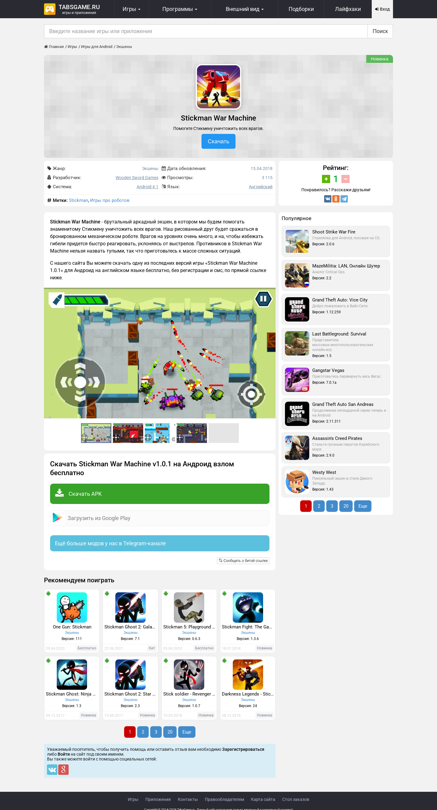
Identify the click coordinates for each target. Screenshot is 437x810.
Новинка (379, 58)
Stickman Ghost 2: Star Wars (131, 694)
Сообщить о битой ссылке (243, 561)
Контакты (188, 799)
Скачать (218, 141)
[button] (270, 293)
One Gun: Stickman (72, 627)
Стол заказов (295, 799)
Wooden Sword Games (137, 177)
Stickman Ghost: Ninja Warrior (72, 694)
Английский (261, 186)
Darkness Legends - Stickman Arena (248, 694)
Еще (186, 732)
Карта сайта (263, 799)
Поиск (380, 31)
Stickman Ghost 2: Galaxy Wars (131, 627)
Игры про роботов (110, 200)
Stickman (78, 200)
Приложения (158, 799)
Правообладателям (224, 799)
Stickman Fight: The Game (248, 627)
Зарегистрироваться (243, 749)
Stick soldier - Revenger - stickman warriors (190, 694)
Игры (133, 799)
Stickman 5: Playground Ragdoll (190, 627)
